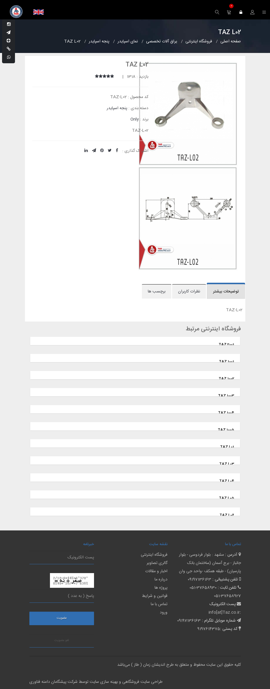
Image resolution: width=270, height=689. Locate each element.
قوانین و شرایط (154, 596)
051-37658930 (203, 587)
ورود (163, 612)
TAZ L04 (226, 481)
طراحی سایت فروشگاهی (141, 681)
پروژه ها (161, 587)
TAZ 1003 (226, 396)
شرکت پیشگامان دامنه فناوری (53, 681)
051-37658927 (227, 596)
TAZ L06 (226, 515)
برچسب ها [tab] (156, 291)
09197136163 (199, 579)
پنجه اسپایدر (117, 108)
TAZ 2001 (226, 344)
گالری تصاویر (157, 563)
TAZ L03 (226, 464)
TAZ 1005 (226, 430)
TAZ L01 (227, 447)
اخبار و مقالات (156, 571)
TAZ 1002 (226, 379)
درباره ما (161, 579)
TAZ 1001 (226, 362)
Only (134, 119)
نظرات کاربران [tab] (189, 291)
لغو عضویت (61, 640)
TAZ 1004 (226, 413)
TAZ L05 (226, 498)
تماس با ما (159, 604)
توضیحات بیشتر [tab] (226, 291)
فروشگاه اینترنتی (154, 554)
